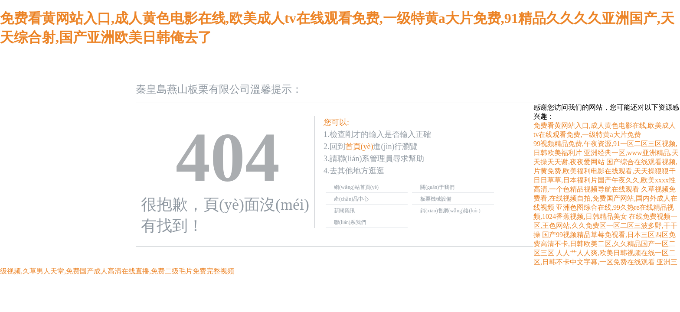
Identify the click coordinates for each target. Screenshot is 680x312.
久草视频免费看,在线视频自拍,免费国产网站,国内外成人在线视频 (605, 198)
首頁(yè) (359, 146)
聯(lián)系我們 (350, 222)
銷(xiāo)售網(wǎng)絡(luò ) (450, 211)
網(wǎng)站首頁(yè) (356, 187)
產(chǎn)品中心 (351, 199)
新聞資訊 (344, 211)
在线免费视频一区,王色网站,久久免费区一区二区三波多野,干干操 (605, 225)
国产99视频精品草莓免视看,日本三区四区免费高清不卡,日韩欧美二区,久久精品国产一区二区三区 (604, 244)
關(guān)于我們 (437, 187)
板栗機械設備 (435, 199)
